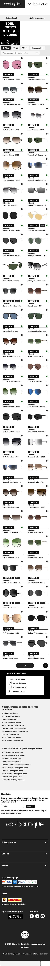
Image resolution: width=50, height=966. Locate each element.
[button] (12, 4)
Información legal (40, 954)
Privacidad (27, 954)
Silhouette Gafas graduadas (13, 780)
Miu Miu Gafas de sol (11, 716)
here (19, 813)
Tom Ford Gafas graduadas (13, 755)
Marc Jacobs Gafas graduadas (14, 774)
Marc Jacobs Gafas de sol (12, 741)
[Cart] (42, 12)
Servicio (24, 854)
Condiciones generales (12, 954)
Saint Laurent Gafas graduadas (15, 768)
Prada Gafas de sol (10, 713)
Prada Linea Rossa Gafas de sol (15, 731)
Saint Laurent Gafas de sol (13, 725)
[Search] (8, 12)
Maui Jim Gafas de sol (11, 738)
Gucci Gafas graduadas (11, 762)
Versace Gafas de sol (10, 735)
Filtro (5, 48)
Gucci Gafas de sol (9, 719)
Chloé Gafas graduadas (12, 777)
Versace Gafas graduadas (12, 771)
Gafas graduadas (36, 18)
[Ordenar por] (20, 53)
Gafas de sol (11, 18)
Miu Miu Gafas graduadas (13, 752)
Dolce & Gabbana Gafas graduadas (16, 765)
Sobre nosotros (24, 842)
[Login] (25, 12)
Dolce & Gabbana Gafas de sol (14, 728)
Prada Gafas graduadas (12, 758)
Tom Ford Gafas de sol (11, 722)
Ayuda (24, 865)
